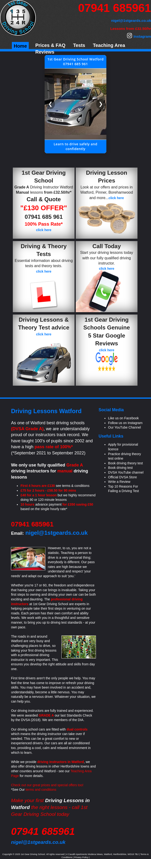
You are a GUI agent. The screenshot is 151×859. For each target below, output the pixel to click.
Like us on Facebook (123, 418)
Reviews (44, 52)
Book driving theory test (125, 463)
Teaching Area (109, 45)
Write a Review (119, 482)
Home (20, 46)
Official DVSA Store (122, 477)
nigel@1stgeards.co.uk (38, 842)
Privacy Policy (81, 857)
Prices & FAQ (50, 45)
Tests (79, 45)
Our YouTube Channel (124, 427)
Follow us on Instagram (125, 423)
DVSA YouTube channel (125, 472)
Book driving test (120, 468)
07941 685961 (114, 8)
